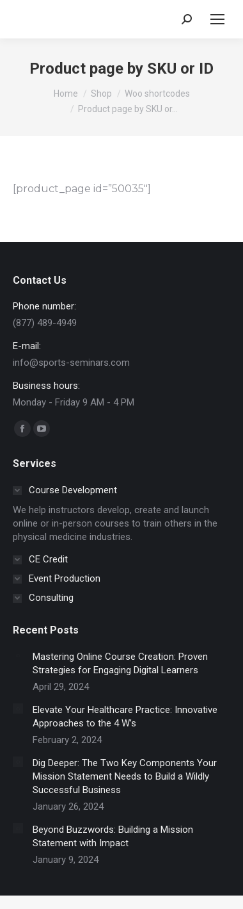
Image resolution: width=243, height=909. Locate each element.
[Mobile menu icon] (217, 19)
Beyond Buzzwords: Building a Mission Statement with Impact (113, 836)
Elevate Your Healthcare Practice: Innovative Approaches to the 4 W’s (125, 716)
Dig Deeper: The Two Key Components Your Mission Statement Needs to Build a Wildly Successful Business (125, 776)
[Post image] (18, 655)
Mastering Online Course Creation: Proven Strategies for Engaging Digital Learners (120, 663)
